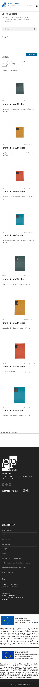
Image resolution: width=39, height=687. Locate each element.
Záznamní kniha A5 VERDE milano (13, 235)
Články (4, 535)
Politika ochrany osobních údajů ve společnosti (16, 563)
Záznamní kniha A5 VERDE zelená (13, 104)
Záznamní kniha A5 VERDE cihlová (13, 191)
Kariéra (4, 553)
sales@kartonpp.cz (11, 587)
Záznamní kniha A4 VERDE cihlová (13, 366)
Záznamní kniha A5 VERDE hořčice (13, 147)
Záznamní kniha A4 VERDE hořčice (13, 322)
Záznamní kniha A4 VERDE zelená (13, 279)
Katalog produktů (7, 530)
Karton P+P (14, 3)
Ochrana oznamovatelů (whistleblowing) (14, 567)
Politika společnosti (8, 572)
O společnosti (6, 544)
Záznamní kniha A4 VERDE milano (13, 410)
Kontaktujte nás (6, 539)
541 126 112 (20, 584)
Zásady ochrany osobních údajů (11, 558)
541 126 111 (11, 584)
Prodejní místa (6, 549)
